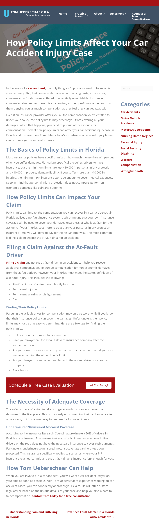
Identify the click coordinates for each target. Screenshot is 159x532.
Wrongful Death (132, 171)
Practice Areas (80, 15)
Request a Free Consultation (141, 16)
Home (63, 13)
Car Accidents (130, 112)
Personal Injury (131, 142)
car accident (36, 88)
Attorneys (117, 13)
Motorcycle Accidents (136, 129)
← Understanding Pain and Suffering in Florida (31, 514)
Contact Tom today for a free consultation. (61, 496)
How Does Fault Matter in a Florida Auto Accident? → (90, 514)
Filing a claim (15, 262)
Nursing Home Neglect (137, 136)
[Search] (137, 88)
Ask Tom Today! (98, 385)
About (98, 13)
